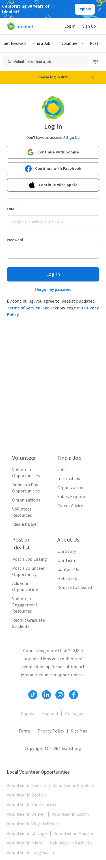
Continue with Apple (53, 185)
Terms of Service (23, 308)
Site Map (79, 731)
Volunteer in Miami (25, 843)
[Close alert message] (92, 77)
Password (15, 240)
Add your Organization (25, 586)
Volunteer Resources (22, 512)
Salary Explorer (72, 497)
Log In (69, 26)
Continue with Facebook (53, 168)
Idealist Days (24, 524)
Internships (68, 479)
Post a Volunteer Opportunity (28, 571)
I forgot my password (53, 289)
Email (12, 209)
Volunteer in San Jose (73, 785)
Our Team (66, 560)
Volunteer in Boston (26, 795)
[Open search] (45, 61)
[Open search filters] (95, 62)
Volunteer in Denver (26, 814)
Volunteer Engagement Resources (25, 605)
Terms (24, 731)
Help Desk (67, 578)
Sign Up (89, 26)
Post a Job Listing (29, 559)
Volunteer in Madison (74, 833)
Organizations (26, 500)
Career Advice (70, 506)
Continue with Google (53, 152)
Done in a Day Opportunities (26, 488)
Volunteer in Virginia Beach (33, 824)
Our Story (66, 551)
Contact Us (68, 569)
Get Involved (14, 44)
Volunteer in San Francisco (32, 805)
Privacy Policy (51, 731)
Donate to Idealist (75, 587)
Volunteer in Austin (70, 814)
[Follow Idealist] (32, 694)
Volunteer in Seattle (26, 785)
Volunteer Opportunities (26, 473)
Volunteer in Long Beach (30, 853)
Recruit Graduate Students (28, 623)
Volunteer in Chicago (27, 833)
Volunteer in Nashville (71, 843)
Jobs (61, 470)
